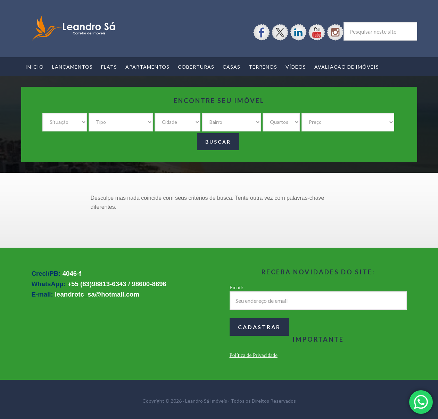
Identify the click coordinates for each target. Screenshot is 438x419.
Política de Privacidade (254, 355)
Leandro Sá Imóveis (73, 28)
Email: (236, 287)
